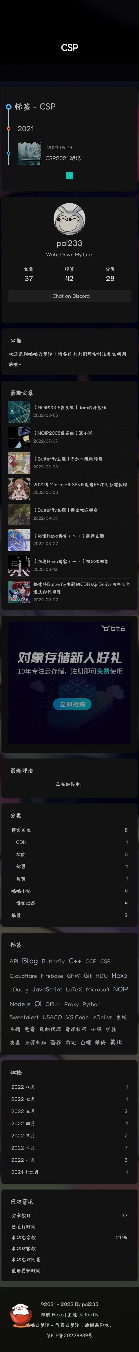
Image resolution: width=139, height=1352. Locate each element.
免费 (29, 1029)
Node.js (20, 1004)
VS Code (77, 1017)
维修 (100, 1042)
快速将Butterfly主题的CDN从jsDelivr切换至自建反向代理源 (81, 588)
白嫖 (85, 1042)
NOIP (120, 989)
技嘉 (15, 1042)
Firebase (52, 975)
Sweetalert (24, 1017)
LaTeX (74, 989)
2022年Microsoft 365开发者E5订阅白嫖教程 (80, 484)
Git (88, 975)
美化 (116, 1042)
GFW (73, 975)
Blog (30, 960)
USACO (52, 1017)
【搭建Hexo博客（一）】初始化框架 (71, 561)
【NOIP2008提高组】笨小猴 (63, 433)
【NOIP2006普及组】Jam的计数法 (70, 407)
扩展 (110, 1029)
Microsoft (97, 989)
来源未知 (35, 1042)
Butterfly (53, 961)
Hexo (119, 975)
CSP (105, 961)
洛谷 (56, 1042)
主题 (15, 1029)
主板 (121, 1017)
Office (53, 1004)
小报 (96, 1029)
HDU (102, 975)
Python (91, 1004)
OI (38, 1003)
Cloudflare (23, 975)
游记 (70, 1042)
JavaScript (47, 989)
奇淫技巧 (76, 1029)
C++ (75, 960)
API (14, 961)
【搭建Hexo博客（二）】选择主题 (68, 536)
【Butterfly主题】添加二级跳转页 (68, 459)
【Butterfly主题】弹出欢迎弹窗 (65, 510)
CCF (90, 961)
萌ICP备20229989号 (69, 1335)
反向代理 (50, 1029)
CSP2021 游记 (63, 158)
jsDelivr (102, 1017)
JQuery (19, 989)
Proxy (71, 1004)
